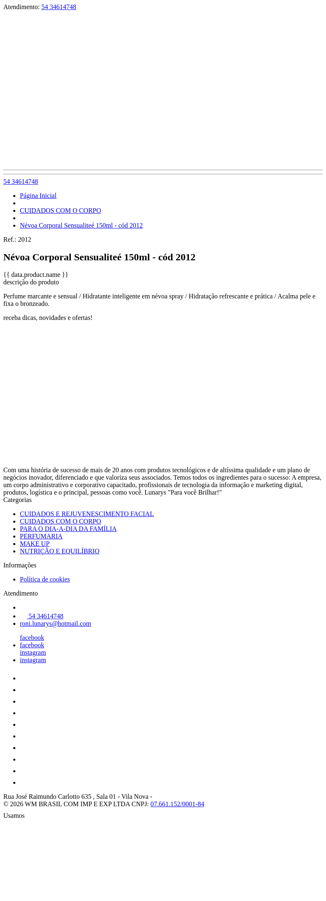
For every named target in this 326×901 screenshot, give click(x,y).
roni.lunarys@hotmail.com (55, 623)
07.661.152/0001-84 (177, 803)
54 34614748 (58, 6)
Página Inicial (38, 195)
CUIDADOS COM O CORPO (60, 210)
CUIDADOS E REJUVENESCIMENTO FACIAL (87, 513)
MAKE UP (35, 543)
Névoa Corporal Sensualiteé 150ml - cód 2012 (81, 225)
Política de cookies (45, 579)
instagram (33, 652)
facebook (32, 637)
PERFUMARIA (41, 536)
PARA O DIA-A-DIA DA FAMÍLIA (68, 528)
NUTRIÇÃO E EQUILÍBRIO (59, 551)
